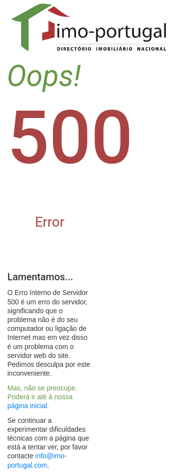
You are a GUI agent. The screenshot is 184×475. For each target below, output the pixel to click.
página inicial (27, 406)
